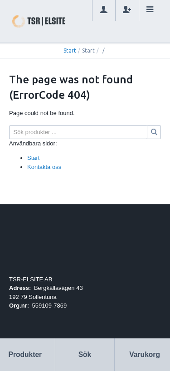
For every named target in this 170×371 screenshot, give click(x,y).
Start (69, 50)
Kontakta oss (44, 167)
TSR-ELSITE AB (30, 279)
